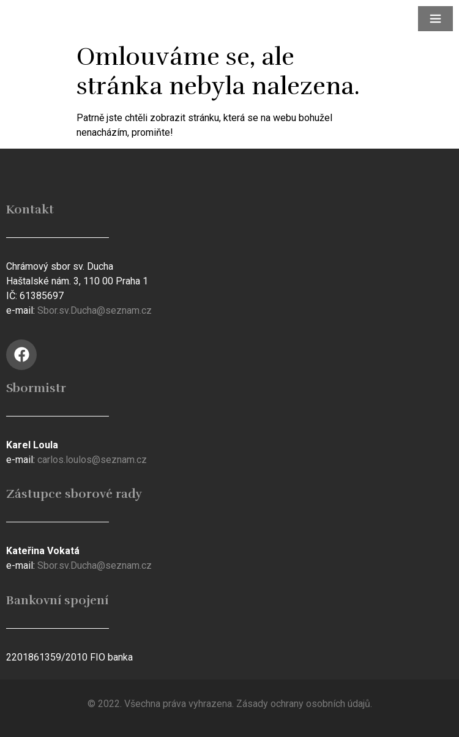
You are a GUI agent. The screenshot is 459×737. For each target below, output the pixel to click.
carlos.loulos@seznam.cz (92, 459)
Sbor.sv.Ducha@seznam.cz (94, 310)
